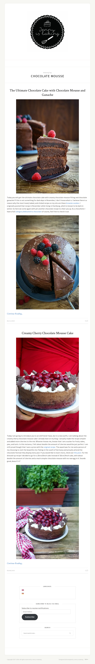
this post (77, 453)
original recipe (49, 447)
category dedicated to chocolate (29, 211)
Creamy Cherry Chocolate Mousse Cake (47, 333)
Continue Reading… (15, 313)
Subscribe (29, 617)
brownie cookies (72, 203)
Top (86, 659)
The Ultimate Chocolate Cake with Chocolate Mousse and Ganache (47, 92)
